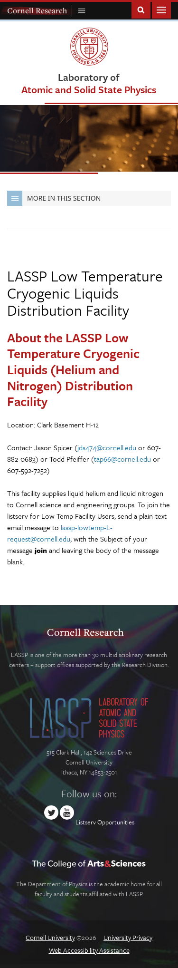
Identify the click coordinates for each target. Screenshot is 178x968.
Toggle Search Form (140, 9)
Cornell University (50, 937)
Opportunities (115, 822)
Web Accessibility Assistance (89, 950)
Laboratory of (88, 83)
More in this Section (54, 198)
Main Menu (161, 9)
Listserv (85, 822)
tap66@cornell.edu (122, 459)
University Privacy (127, 937)
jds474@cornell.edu (106, 447)
